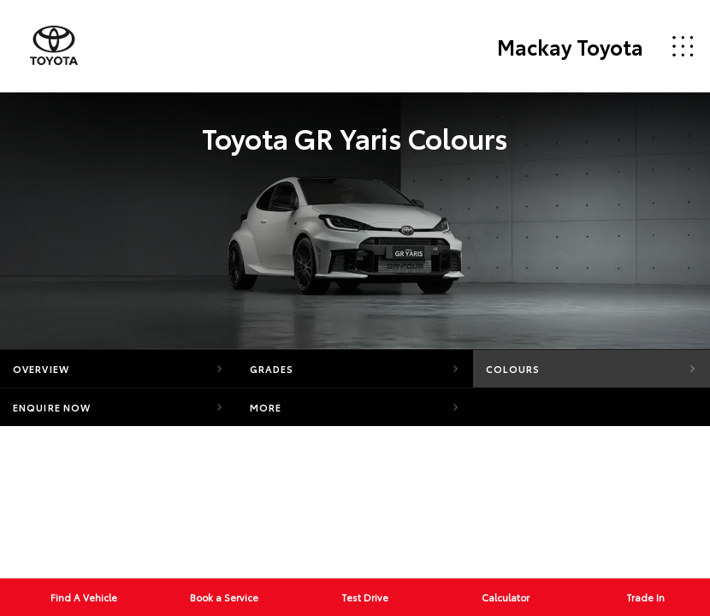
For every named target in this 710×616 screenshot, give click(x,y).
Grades (272, 369)
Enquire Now (52, 407)
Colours (513, 369)
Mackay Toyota (570, 46)
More (265, 407)
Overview (41, 369)
